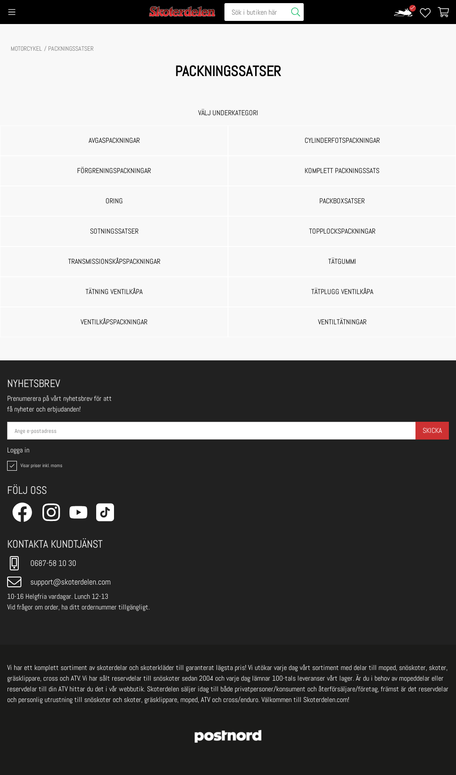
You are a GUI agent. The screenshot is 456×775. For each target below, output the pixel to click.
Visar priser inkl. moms (34, 466)
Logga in (18, 450)
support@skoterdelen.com (59, 582)
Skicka (432, 430)
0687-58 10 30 (41, 563)
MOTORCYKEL (26, 48)
